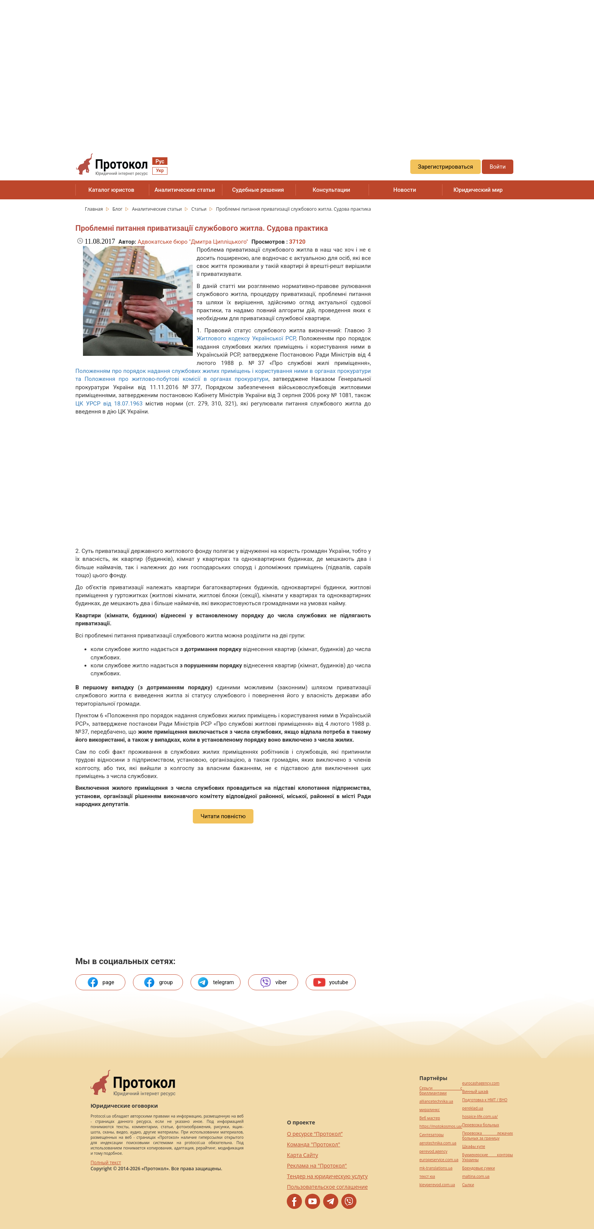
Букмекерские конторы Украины (487, 1157)
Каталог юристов (111, 189)
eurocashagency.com (480, 1083)
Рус (159, 161)
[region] (297, 68)
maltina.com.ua (475, 1176)
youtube (330, 982)
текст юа (427, 1176)
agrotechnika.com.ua (437, 1143)
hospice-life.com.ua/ (480, 1116)
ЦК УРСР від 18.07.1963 (108, 403)
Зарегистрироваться (445, 166)
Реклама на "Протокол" (317, 1165)
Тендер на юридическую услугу (327, 1176)
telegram (215, 982)
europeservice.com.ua (438, 1159)
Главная (94, 209)
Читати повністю (222, 816)
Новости (404, 189)
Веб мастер (429, 1118)
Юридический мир (478, 189)
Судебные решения (258, 189)
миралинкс (429, 1109)
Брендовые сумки (478, 1168)
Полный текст (106, 1162)
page (100, 982)
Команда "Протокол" (313, 1144)
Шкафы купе (473, 1146)
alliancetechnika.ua (436, 1101)
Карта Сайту (302, 1155)
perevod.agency (433, 1151)
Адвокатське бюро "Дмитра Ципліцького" (193, 241)
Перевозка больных (480, 1125)
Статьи (199, 209)
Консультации (331, 189)
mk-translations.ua (435, 1168)
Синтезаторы (431, 1134)
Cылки (468, 1184)
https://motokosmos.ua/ (440, 1126)
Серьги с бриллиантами (440, 1091)
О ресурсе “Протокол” (314, 1133)
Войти (497, 166)
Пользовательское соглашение (327, 1186)
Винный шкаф (475, 1091)
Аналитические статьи (185, 189)
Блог (118, 209)
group (158, 982)
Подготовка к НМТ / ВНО (484, 1099)
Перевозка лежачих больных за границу (487, 1136)
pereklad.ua (472, 1108)
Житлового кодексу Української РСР (246, 338)
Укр (160, 170)
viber (273, 982)
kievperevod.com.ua (437, 1184)
